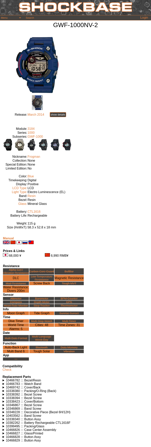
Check (7, 369)
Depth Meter (41, 302)
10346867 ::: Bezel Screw (24, 405)
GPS (69, 302)
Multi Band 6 (16, 351)
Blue (31, 176)
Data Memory (69, 347)
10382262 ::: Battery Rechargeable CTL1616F (38, 422)
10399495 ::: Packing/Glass (25, 426)
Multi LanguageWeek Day (41, 338)
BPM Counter (69, 298)
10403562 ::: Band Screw (23, 415)
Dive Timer (15, 321)
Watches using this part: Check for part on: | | (75, 380)
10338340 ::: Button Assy (23, 419)
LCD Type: (19, 188)
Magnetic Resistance (69, 278)
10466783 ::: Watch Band (23, 384)
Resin (32, 196)
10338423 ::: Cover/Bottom (24, 401)
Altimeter (15, 298)
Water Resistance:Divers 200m (16, 289)
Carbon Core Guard (41, 271)
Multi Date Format (16, 338)
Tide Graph (41, 313)
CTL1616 (34, 211)
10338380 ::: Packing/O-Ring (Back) (31, 391)
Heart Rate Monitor (16, 305)
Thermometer (69, 305)
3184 (31, 128)
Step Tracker (42, 305)
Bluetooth (42, 347)
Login (144, 17)
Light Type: (19, 192)
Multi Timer (69, 321)
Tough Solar (41, 351)
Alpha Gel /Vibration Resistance (16, 271)
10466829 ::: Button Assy (23, 440)
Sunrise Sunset (69, 313)
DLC (16, 278)
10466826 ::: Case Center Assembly (31, 429)
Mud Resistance (16, 283)
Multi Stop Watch (41, 321)
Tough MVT (69, 283)
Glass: (22, 203)
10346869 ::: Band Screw (23, 408)
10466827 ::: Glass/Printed (24, 433)
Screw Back (41, 283)
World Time (16, 325)
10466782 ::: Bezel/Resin (23, 380)
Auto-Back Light (16, 347)
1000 (31, 132)
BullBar (69, 271)
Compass (16, 302)
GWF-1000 (35, 136)
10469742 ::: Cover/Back (23, 387)
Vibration (69, 351)
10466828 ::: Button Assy (23, 437)
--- (16, 359)
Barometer (41, 298)
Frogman (34, 156)
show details (58, 114)
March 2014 (36, 114)
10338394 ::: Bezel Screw (24, 398)
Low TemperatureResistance (41, 278)
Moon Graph (16, 313)
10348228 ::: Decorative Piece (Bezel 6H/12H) (38, 412)
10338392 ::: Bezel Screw (24, 394)
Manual (8, 238)
